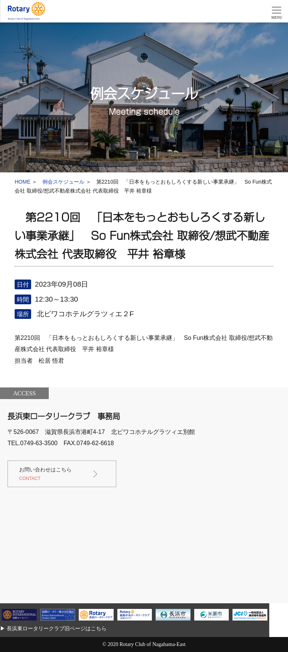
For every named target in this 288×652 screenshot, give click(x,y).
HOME (22, 182)
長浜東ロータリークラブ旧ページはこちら (56, 628)
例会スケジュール (63, 182)
